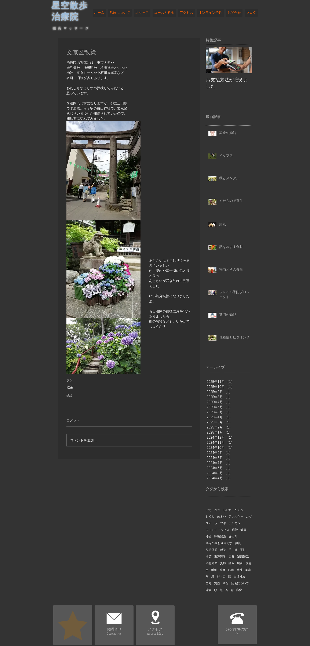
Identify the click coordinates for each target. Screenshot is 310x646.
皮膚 (248, 563)
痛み (231, 563)
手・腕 (233, 550)
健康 (243, 529)
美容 (248, 570)
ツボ (223, 523)
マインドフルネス (217, 529)
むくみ (210, 516)
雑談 (69, 395)
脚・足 (221, 576)
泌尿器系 (243, 556)
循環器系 (212, 550)
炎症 (223, 563)
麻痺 (239, 590)
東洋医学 (220, 556)
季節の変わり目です (219, 543)
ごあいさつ (213, 510)
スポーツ (212, 523)
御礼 (238, 543)
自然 (209, 583)
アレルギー (236, 516)
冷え (209, 536)
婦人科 (233, 536)
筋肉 (231, 570)
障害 (209, 590)
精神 (239, 570)
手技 (243, 550)
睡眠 (214, 570)
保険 (235, 529)
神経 (223, 570)
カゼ (249, 516)
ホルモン (234, 523)
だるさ (238, 510)
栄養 (231, 556)
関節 (226, 583)
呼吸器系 (220, 536)
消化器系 (212, 563)
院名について (240, 583)
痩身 (240, 563)
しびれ (227, 510)
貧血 (217, 583)
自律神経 (239, 576)
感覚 (223, 550)
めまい (221, 516)
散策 (69, 387)
